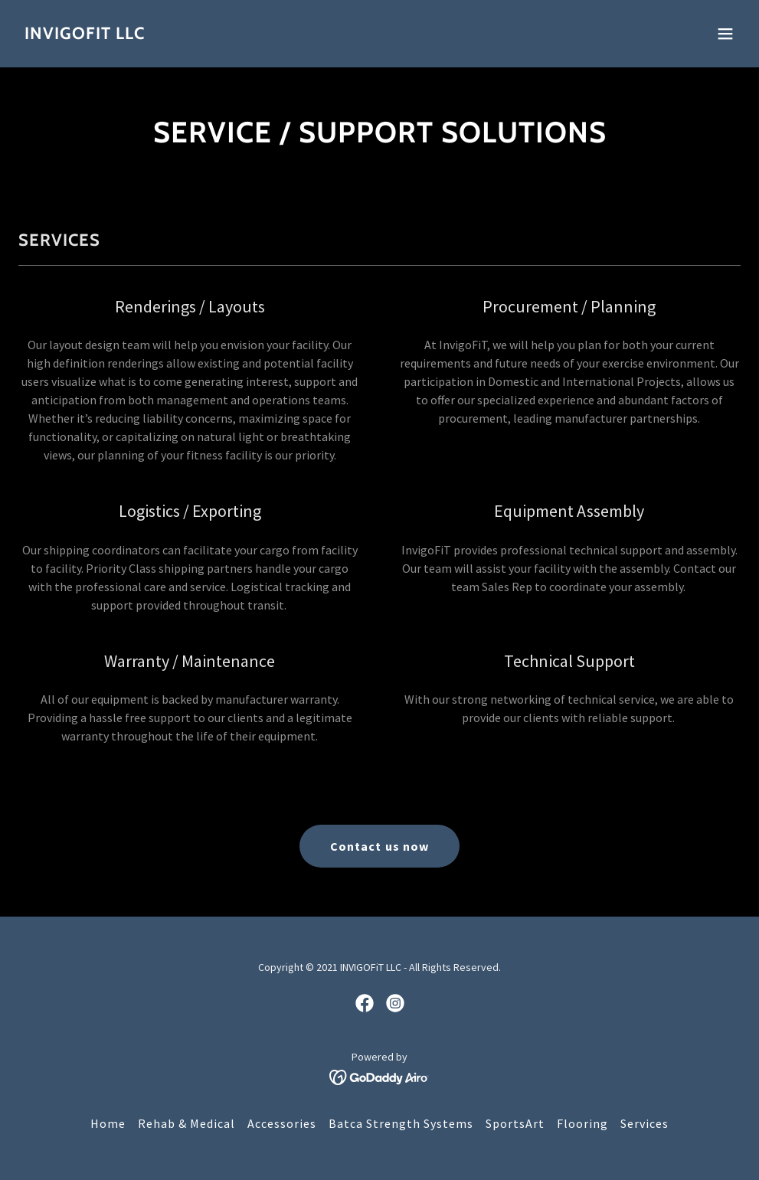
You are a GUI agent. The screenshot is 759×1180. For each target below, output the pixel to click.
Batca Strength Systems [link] (401, 1123)
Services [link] (644, 1123)
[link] (85, 34)
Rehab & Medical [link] (186, 1123)
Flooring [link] (582, 1123)
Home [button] (108, 1123)
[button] (725, 33)
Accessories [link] (281, 1123)
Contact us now (379, 846)
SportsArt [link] (515, 1123)
